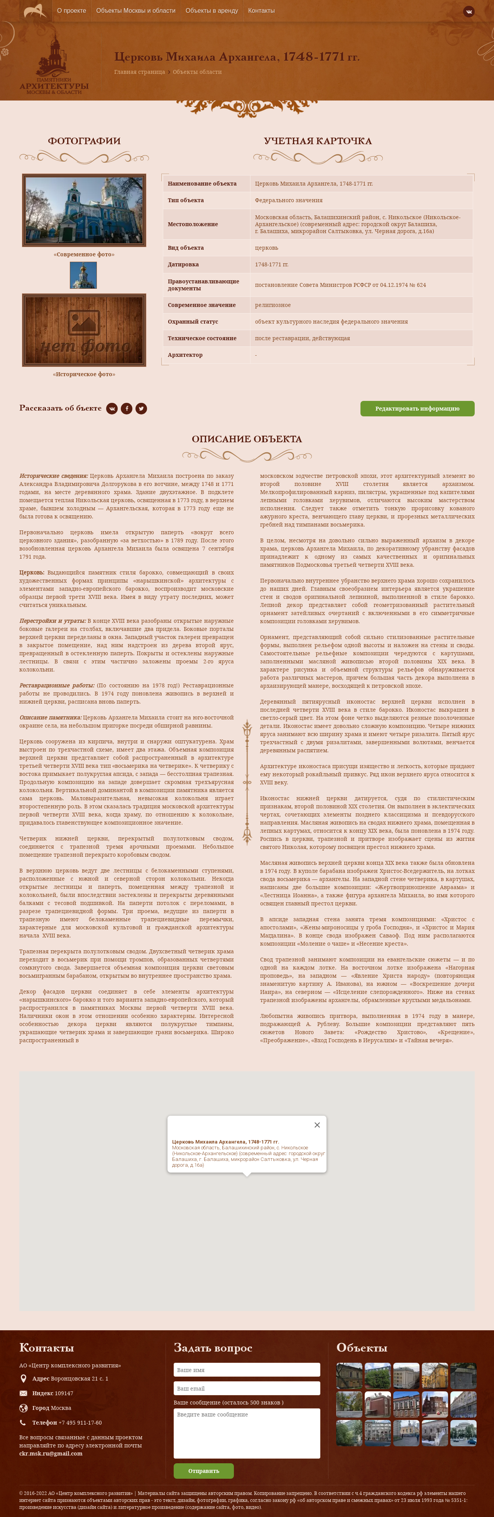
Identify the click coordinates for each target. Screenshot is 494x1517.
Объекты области (197, 71)
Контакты (261, 10)
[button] (247, 1184)
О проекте (71, 10)
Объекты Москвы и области (136, 10)
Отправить (203, 1470)
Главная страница (139, 71)
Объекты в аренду (212, 10)
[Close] (317, 1125)
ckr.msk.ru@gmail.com (51, 1453)
